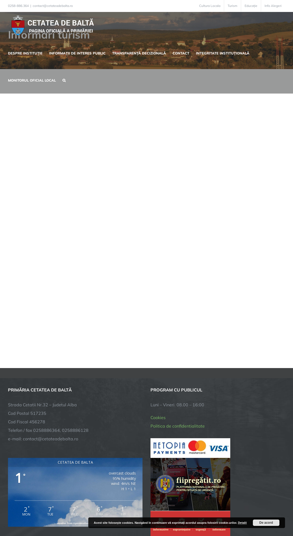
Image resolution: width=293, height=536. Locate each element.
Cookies (158, 417)
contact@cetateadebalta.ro (53, 6)
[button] (64, 79)
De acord (266, 523)
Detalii (242, 522)
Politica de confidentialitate (177, 426)
